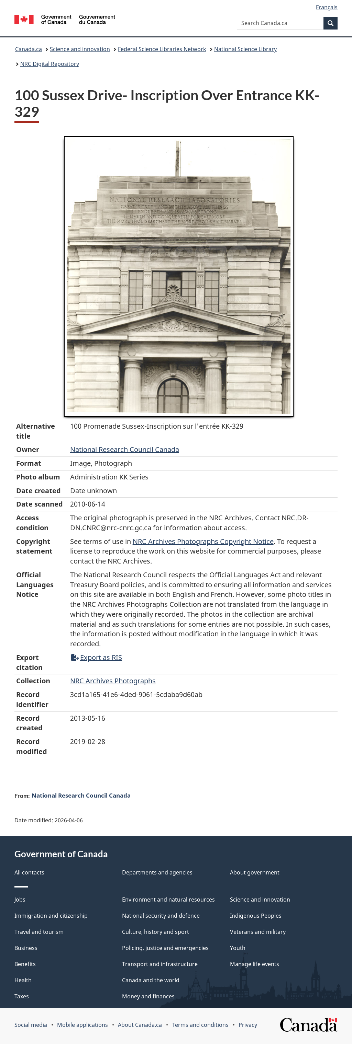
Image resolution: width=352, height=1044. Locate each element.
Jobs (19, 899)
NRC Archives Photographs (113, 680)
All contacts (29, 872)
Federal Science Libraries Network (162, 49)
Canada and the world (150, 980)
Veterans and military (258, 932)
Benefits (25, 964)
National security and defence (161, 915)
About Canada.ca (140, 1025)
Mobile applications (82, 1025)
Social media (30, 1025)
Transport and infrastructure (160, 964)
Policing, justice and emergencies (165, 948)
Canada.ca (28, 49)
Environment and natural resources (168, 899)
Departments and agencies (157, 872)
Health (23, 980)
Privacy (248, 1025)
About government (254, 872)
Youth (237, 948)
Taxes (21, 996)
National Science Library (245, 49)
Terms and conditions (200, 1025)
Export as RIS (96, 657)
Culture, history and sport (155, 932)
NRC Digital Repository (49, 64)
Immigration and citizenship (51, 915)
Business (25, 948)
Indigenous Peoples (256, 915)
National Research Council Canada (124, 449)
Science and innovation (80, 49)
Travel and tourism (39, 932)
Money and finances (148, 996)
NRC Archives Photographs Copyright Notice (203, 541)
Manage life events (254, 964)
